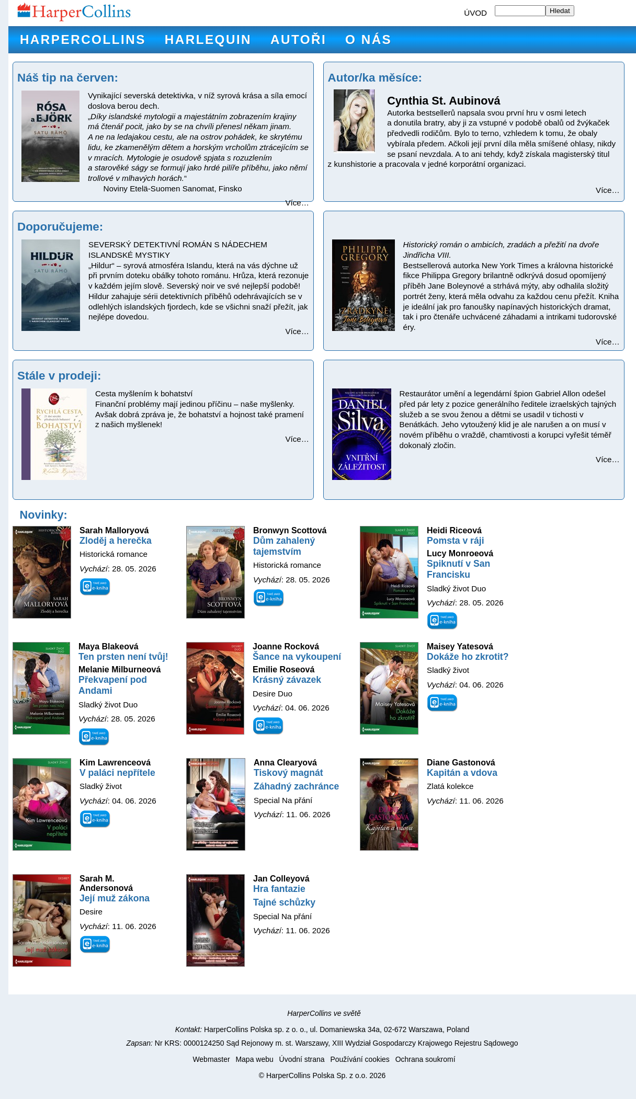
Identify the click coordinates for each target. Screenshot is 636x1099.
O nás (368, 39)
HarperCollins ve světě (324, 1013)
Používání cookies (359, 1059)
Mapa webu (254, 1059)
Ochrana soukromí (425, 1059)
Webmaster (211, 1059)
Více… (297, 202)
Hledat (560, 11)
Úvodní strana (302, 1059)
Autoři (298, 39)
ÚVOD (475, 12)
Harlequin (208, 39)
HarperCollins (83, 39)
